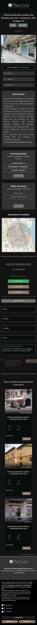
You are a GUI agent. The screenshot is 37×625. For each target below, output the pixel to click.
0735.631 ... (18, 292)
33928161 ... (18, 287)
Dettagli (26, 438)
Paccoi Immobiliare (18, 264)
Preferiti (10, 73)
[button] (18, 176)
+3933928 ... (18, 281)
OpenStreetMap (26, 251)
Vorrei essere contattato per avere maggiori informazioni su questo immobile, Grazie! (18, 350)
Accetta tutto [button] (27, 621)
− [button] (4, 249)
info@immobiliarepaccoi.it (18, 276)
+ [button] (4, 247)
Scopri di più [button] (18, 617)
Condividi (8, 85)
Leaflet (17, 251)
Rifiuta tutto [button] (10, 621)
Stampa (8, 79)
